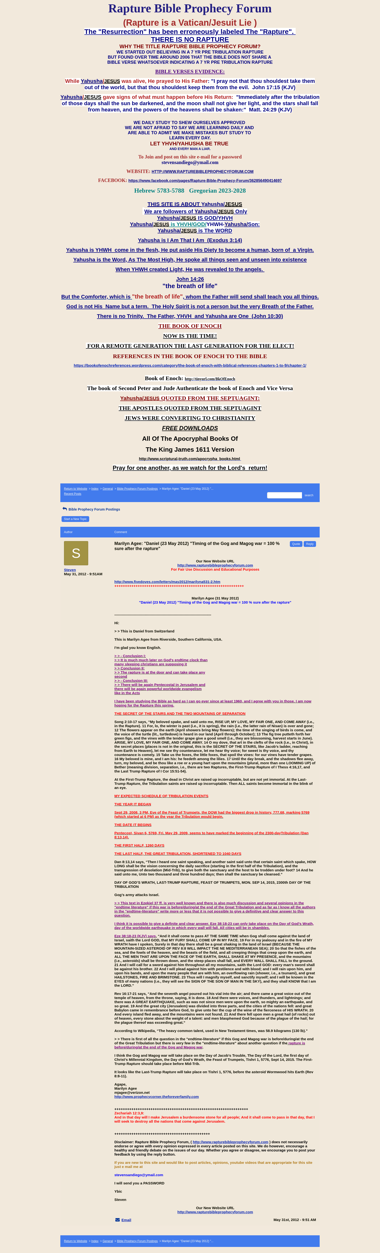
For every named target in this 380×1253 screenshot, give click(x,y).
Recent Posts (72, 494)
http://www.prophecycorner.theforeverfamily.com (156, 1097)
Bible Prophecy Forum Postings (137, 488)
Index (94, 488)
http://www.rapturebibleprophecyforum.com (215, 565)
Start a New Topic (75, 519)
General (108, 488)
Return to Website (75, 488)
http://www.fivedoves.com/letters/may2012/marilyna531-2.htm (167, 582)
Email (126, 1220)
